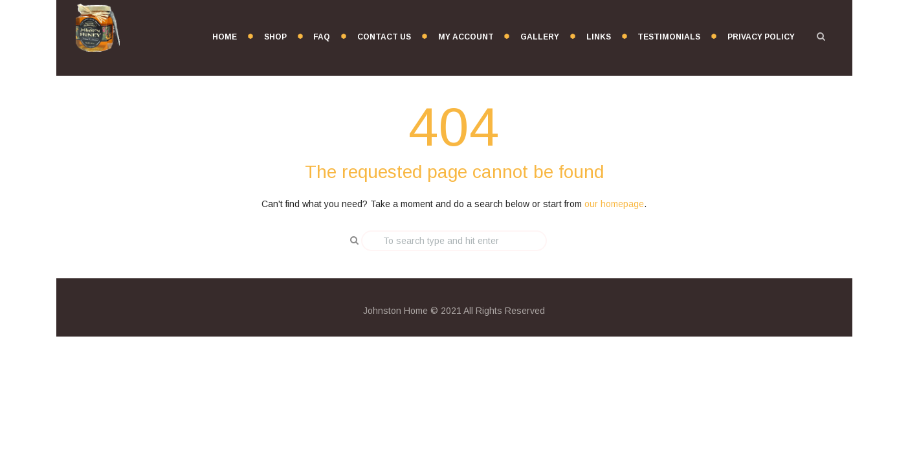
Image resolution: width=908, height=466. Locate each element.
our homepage (614, 204)
